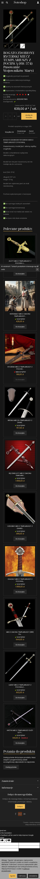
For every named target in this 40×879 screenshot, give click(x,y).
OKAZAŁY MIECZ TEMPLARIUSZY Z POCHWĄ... (20, 580)
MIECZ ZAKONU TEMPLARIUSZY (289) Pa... (20, 633)
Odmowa (22, 876)
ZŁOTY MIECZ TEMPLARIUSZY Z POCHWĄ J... (20, 262)
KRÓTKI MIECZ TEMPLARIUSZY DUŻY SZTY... (20, 731)
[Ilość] (10, 116)
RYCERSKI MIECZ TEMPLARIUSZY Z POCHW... (20, 368)
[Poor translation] (7, 840)
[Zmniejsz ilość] (14, 116)
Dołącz (20, 806)
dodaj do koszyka (29, 116)
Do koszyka (20, 274)
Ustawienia (33, 876)
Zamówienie (20, 781)
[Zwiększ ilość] (5, 116)
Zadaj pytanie (11, 767)
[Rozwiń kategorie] (2, 2)
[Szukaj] (7, 2)
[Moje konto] (38, 2)
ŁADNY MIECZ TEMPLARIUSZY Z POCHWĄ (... (20, 686)
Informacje (20, 787)
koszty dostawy (35, 822)
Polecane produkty (18, 228)
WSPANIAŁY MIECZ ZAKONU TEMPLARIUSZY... (20, 315)
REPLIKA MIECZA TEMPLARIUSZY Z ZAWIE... (20, 421)
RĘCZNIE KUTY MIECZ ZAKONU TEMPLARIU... (20, 474)
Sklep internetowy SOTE (32, 825)
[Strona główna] (20, 2)
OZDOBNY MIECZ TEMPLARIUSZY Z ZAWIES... (20, 527)
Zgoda (12, 876)
